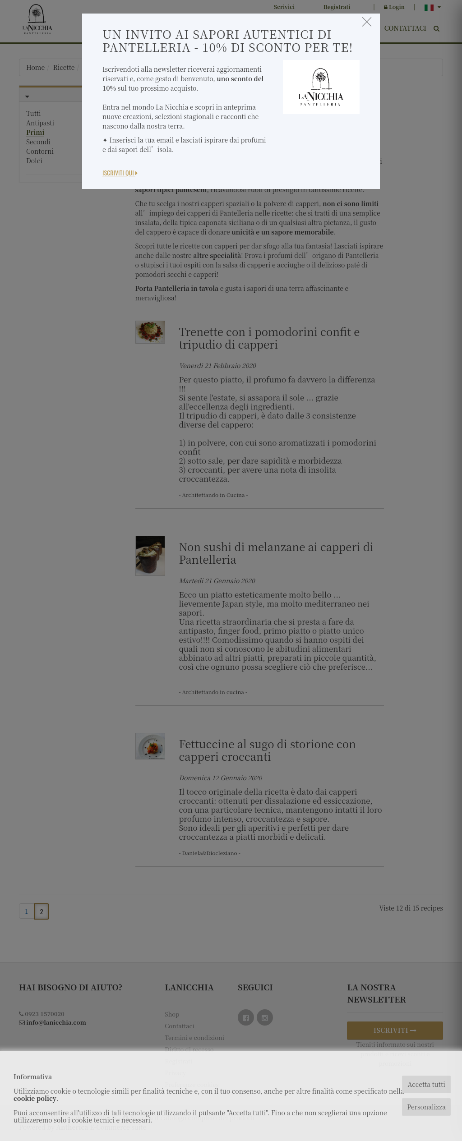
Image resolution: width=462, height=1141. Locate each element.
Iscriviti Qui (120, 172)
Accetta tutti (426, 1084)
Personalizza (426, 1106)
